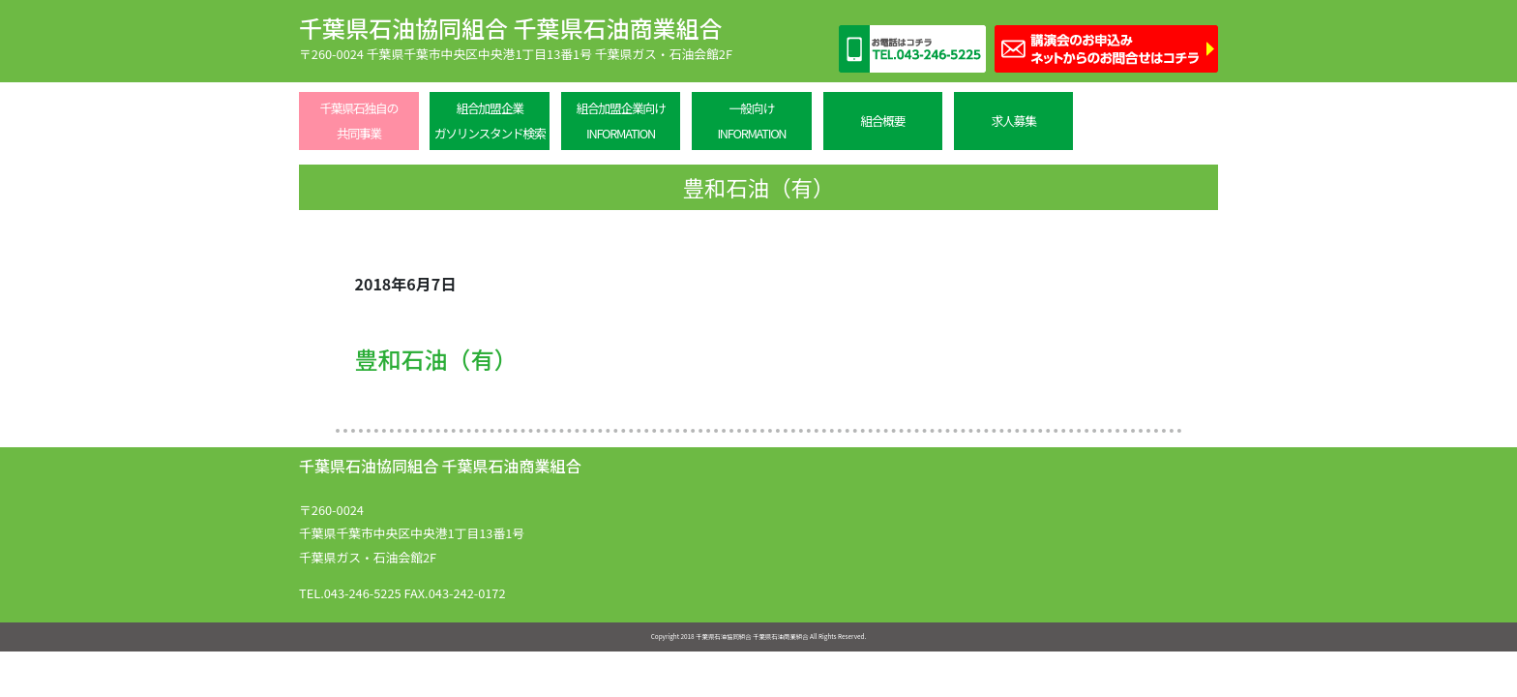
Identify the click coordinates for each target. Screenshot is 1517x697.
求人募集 (1014, 120)
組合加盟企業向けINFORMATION (620, 120)
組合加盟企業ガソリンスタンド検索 (490, 120)
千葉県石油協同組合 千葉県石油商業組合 (510, 28)
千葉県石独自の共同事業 (358, 120)
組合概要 (882, 120)
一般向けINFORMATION (751, 120)
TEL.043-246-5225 (350, 593)
